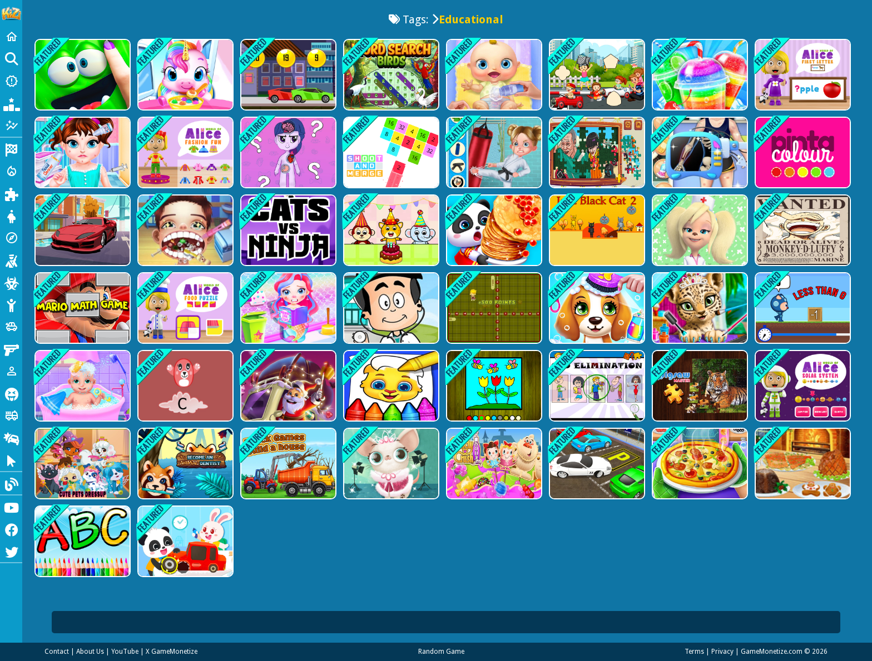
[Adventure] (11, 238)
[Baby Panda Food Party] (493, 230)
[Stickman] (11, 304)
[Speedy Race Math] (287, 75)
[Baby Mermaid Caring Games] (287, 308)
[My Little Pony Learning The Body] (287, 152)
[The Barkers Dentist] (699, 230)
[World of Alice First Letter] (802, 75)
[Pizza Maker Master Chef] (699, 463)
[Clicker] (11, 460)
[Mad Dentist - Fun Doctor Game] (184, 230)
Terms (694, 651)
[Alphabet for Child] (81, 541)
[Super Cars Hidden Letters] (81, 230)
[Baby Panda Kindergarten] (184, 541)
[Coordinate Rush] (493, 308)
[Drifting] (11, 438)
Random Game (441, 651)
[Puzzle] (11, 193)
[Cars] (11, 327)
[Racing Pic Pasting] (596, 75)
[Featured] (11, 125)
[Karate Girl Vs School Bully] (493, 152)
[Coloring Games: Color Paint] (390, 386)
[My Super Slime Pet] (81, 75)
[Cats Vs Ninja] (287, 230)
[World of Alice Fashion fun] (184, 152)
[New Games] (11, 81)
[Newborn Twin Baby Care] (81, 386)
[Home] (11, 37)
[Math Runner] (802, 308)
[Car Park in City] (596, 463)
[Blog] (11, 483)
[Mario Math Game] (81, 308)
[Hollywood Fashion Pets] (390, 463)
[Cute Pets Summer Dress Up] (81, 463)
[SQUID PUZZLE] (596, 152)
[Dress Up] (11, 215)
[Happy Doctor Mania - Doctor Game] (699, 152)
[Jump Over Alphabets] (184, 386)
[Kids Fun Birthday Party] (390, 230)
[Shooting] (11, 260)
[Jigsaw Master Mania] (699, 386)
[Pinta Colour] (802, 152)
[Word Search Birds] (390, 75)
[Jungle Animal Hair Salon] (699, 308)
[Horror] (11, 393)
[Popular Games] (11, 103)
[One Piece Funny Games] (802, 230)
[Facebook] (11, 529)
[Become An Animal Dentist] (184, 463)
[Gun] (11, 349)
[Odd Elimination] (596, 386)
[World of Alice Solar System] (802, 386)
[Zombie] (11, 282)
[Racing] (11, 149)
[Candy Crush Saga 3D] (493, 463)
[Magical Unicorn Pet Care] (184, 75)
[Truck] (11, 415)
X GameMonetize (171, 651)
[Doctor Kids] (390, 308)
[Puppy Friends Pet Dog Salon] (596, 308)
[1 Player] (11, 371)
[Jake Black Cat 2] (596, 230)
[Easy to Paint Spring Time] (493, 386)
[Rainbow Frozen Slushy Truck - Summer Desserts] (699, 75)
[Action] (11, 171)
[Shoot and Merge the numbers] (390, 152)
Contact (56, 651)
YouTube (124, 651)
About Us (90, 651)
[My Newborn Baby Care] (493, 75)
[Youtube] (11, 506)
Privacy (722, 651)
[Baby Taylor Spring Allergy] (81, 152)
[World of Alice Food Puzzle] (184, 308)
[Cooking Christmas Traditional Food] (802, 463)
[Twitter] (11, 551)
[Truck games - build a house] (287, 463)
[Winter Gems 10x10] (287, 386)
